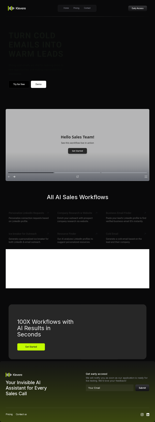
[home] (17, 8)
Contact (87, 8)
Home (66, 8)
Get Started (31, 349)
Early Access (137, 8)
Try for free (19, 84)
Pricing (76, 8)
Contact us (21, 414)
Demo (38, 84)
